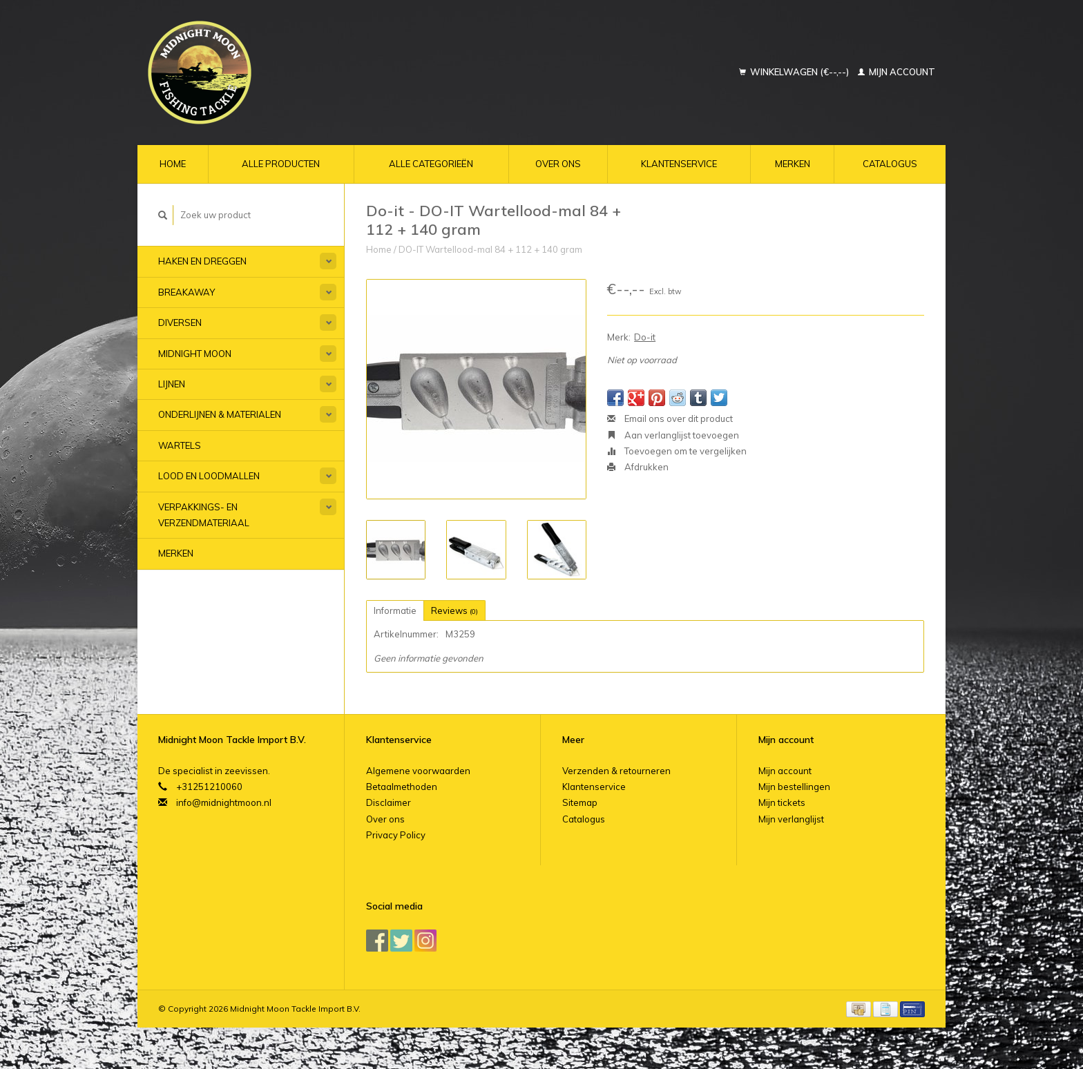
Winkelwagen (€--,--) (795, 71)
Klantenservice (679, 163)
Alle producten (281, 163)
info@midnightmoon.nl (223, 802)
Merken (792, 163)
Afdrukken (638, 466)
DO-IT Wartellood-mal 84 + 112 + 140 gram (490, 249)
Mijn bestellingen (794, 786)
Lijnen (171, 383)
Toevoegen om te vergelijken (677, 450)
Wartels (179, 445)
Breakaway (186, 292)
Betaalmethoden (401, 786)
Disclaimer (388, 802)
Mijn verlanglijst (791, 819)
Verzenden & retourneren (616, 770)
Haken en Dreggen (202, 261)
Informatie (395, 610)
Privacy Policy (395, 834)
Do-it (644, 337)
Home (173, 163)
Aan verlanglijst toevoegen (673, 435)
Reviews (454, 610)
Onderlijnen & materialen (219, 414)
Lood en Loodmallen (209, 475)
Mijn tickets (781, 802)
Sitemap (579, 802)
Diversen (180, 322)
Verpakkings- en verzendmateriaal (203, 514)
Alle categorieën (431, 163)
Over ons (558, 163)
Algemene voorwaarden (418, 770)
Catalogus (890, 163)
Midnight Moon (194, 353)
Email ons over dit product (670, 418)
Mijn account (896, 71)
